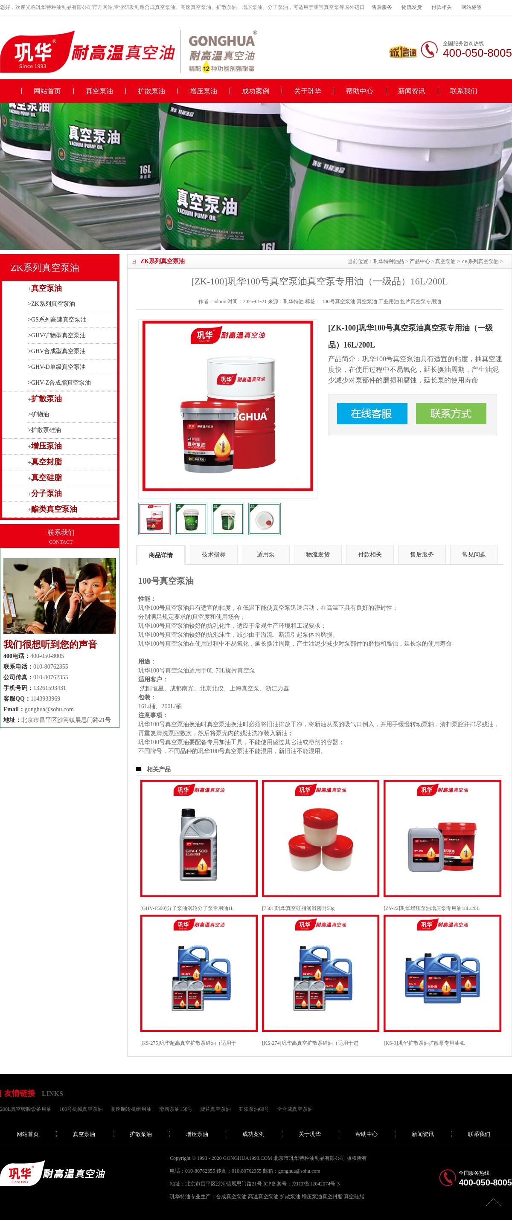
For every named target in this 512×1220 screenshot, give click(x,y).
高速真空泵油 (263, 1197)
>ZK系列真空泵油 (51, 304)
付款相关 (441, 7)
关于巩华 (307, 91)
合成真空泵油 (231, 1197)
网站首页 (47, 91)
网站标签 (471, 7)
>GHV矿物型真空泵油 (57, 335)
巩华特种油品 (388, 261)
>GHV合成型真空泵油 (57, 351)
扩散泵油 (151, 91)
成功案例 (255, 91)
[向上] (494, 1202)
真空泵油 (99, 91)
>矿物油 (38, 414)
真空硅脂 (46, 477)
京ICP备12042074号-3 (316, 1184)
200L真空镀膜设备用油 (26, 1109)
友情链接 (19, 1093)
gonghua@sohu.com (49, 709)
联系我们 (463, 91)
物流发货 (411, 7)
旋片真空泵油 (215, 1109)
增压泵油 (203, 91)
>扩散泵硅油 (44, 430)
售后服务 (382, 7)
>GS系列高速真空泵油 (57, 319)
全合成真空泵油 (295, 1109)
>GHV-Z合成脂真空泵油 (59, 383)
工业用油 (388, 301)
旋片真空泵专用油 (420, 301)
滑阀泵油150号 (175, 1109)
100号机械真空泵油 (81, 1109)
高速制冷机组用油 (131, 1109)
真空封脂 (46, 462)
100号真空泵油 (338, 301)
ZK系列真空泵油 (480, 261)
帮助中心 (359, 91)
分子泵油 (46, 493)
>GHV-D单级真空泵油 (57, 367)
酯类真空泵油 (54, 509)
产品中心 (420, 261)
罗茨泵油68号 (254, 1109)
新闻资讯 (411, 91)
